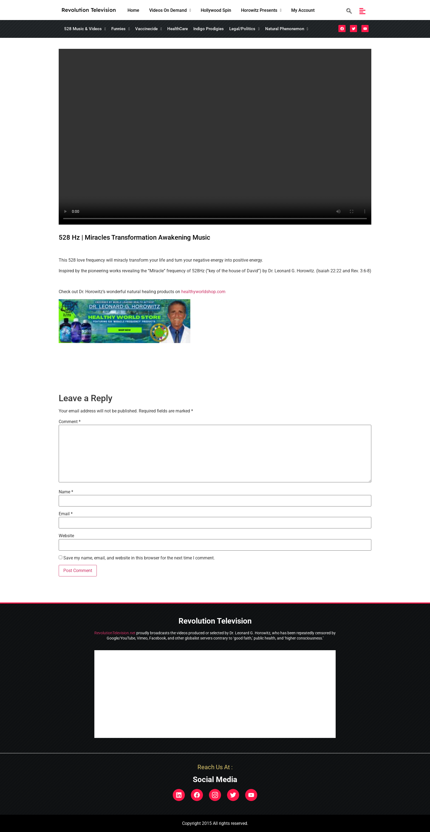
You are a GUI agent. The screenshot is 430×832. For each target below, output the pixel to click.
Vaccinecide (148, 28)
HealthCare (177, 28)
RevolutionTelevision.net (114, 633)
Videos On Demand (170, 10)
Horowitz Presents (261, 10)
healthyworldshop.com (203, 291)
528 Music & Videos (85, 28)
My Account (303, 10)
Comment (70, 422)
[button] (170, 10)
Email (66, 514)
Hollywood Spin (216, 10)
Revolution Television (88, 10)
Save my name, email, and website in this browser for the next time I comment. (139, 558)
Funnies (120, 28)
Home (133, 10)
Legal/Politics (244, 28)
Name (66, 492)
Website (66, 536)
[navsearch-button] (348, 11)
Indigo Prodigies (208, 28)
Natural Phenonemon (286, 28)
